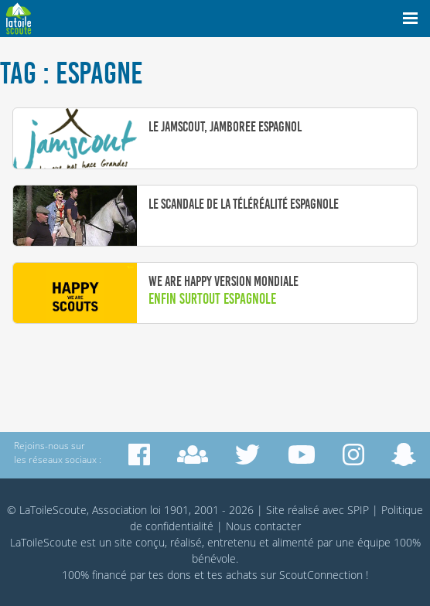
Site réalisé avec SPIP (317, 509)
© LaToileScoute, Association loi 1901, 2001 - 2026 (130, 509)
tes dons (169, 574)
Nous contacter (263, 526)
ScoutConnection (321, 574)
